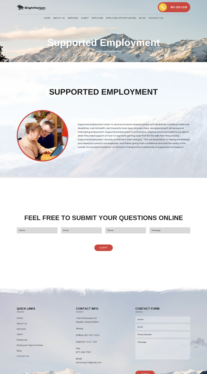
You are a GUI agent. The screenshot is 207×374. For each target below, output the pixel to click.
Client (20, 334)
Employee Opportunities (30, 345)
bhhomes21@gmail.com (88, 362)
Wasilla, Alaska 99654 (87, 322)
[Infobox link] (174, 7)
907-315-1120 (89, 342)
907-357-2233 (92, 335)
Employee (22, 340)
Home (89, 51)
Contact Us (23, 356)
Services (21, 329)
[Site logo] (31, 7)
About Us (22, 323)
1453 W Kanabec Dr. (86, 318)
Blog (19, 351)
